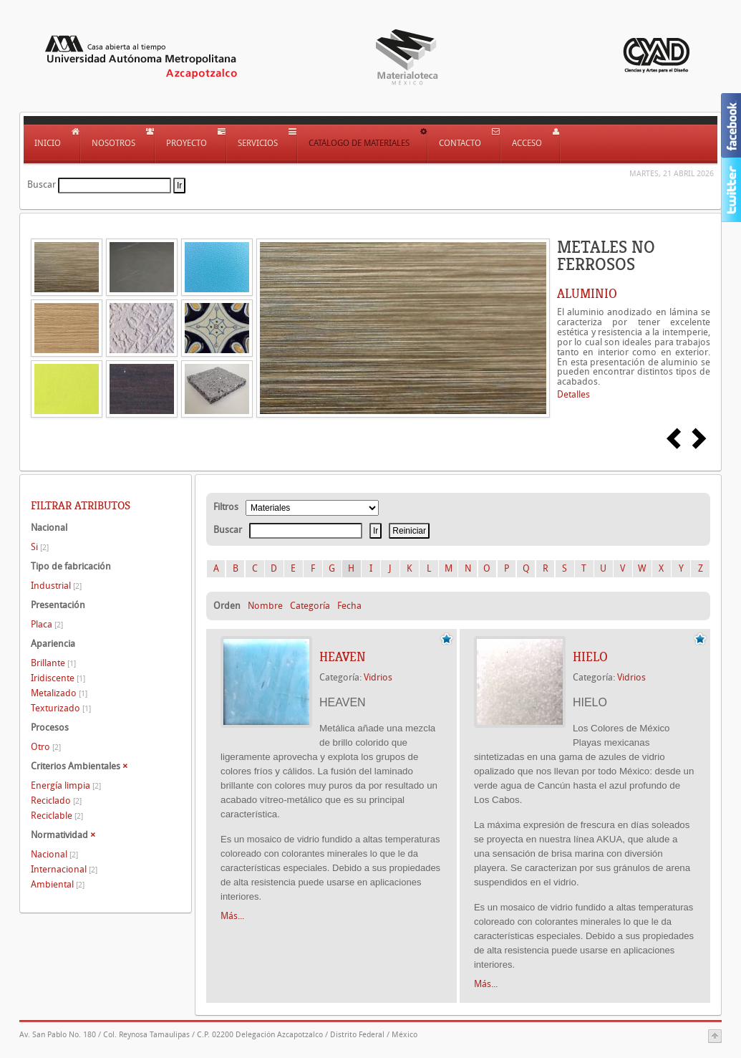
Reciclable (57, 815)
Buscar (41, 184)
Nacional (54, 854)
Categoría (310, 605)
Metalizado (59, 693)
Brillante (53, 663)
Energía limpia (66, 785)
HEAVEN (342, 657)
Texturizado (61, 708)
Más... (232, 915)
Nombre (265, 605)
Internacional (64, 869)
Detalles (573, 394)
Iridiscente (58, 678)
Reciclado (56, 800)
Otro (46, 746)
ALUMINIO (587, 294)
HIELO (590, 657)
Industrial (56, 585)
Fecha (349, 605)
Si (40, 547)
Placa (47, 624)
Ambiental (57, 884)
